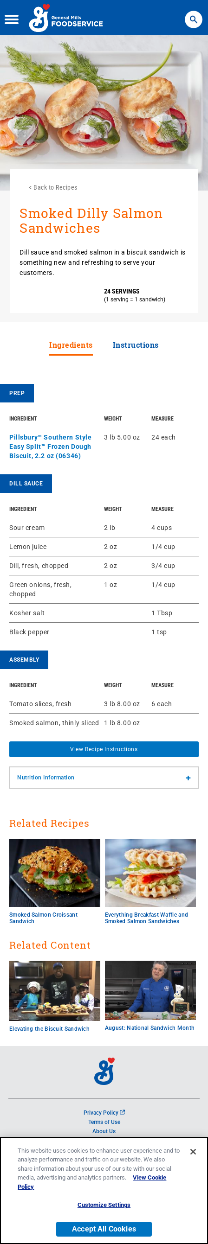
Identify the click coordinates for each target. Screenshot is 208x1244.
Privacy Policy (104, 1113)
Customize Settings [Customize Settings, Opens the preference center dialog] (104, 1206)
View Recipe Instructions (103, 749)
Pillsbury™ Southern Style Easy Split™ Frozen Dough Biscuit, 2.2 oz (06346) (50, 446)
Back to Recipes (55, 187)
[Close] (193, 1153)
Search (193, 14)
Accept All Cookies (104, 1230)
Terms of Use (104, 1122)
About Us (104, 1131)
